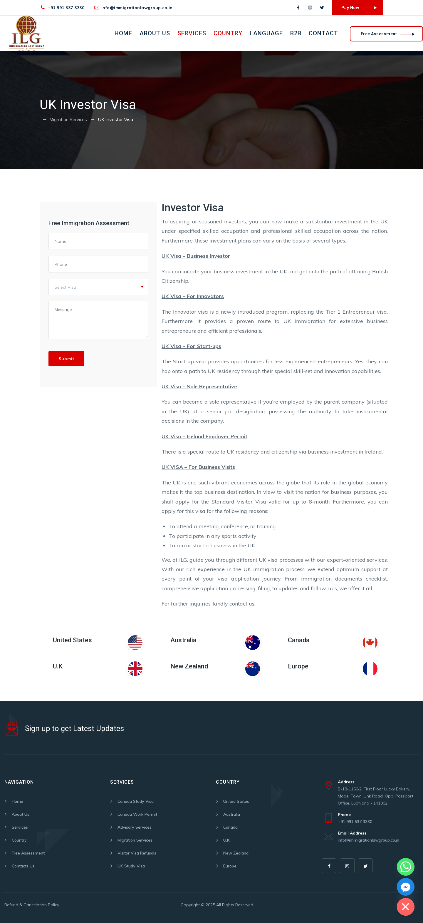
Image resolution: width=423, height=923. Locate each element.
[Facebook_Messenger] (405, 887)
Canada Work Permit (137, 814)
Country (228, 33)
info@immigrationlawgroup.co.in (137, 7)
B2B (295, 33)
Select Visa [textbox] (65, 287)
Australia (183, 640)
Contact (323, 33)
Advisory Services (135, 827)
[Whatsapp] (405, 867)
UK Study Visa (131, 866)
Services (191, 33)
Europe (298, 666)
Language (266, 33)
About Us (155, 33)
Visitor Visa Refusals (137, 853)
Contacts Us (23, 866)
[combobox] (98, 287)
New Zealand (189, 666)
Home (123, 33)
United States (72, 640)
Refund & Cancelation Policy (31, 904)
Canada (299, 640)
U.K (58, 666)
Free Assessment (28, 853)
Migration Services (135, 840)
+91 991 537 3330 (66, 7)
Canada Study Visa (136, 801)
